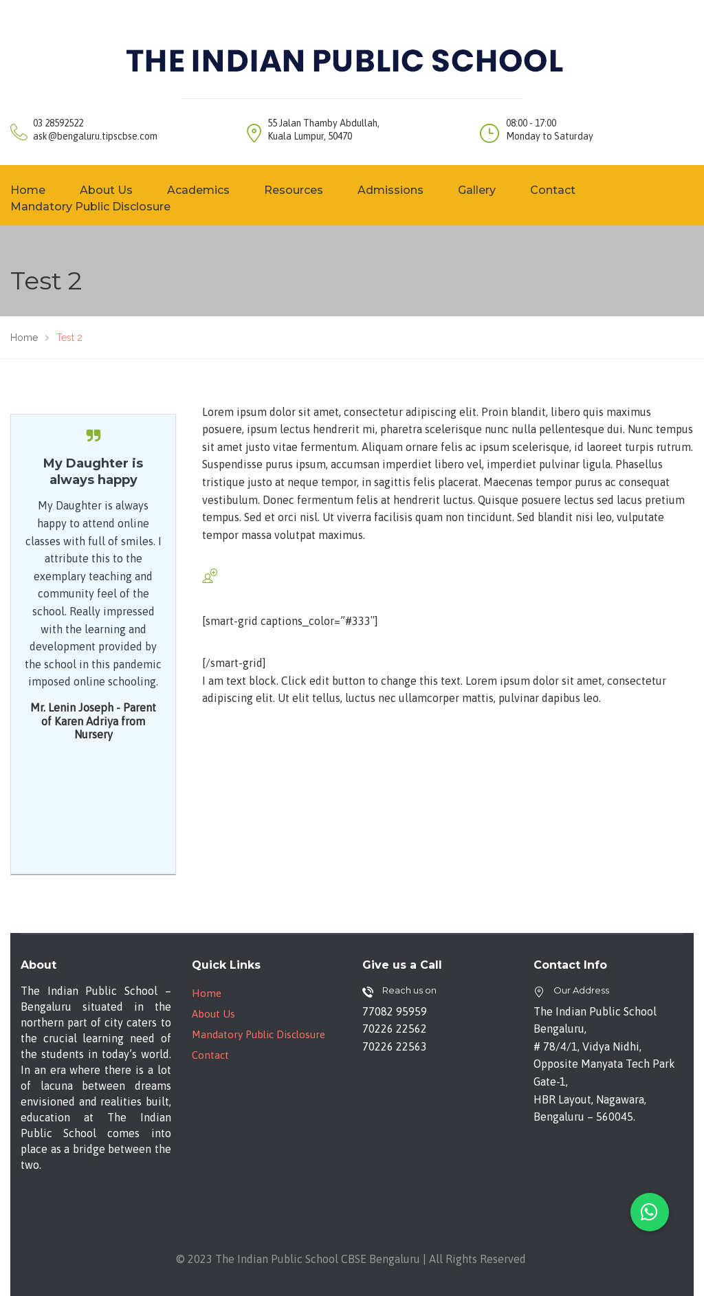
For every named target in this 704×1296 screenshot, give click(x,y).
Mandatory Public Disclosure (258, 1034)
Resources (293, 190)
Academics (198, 190)
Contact (552, 190)
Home (206, 993)
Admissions (391, 190)
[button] (649, 1212)
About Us (106, 190)
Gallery (477, 190)
